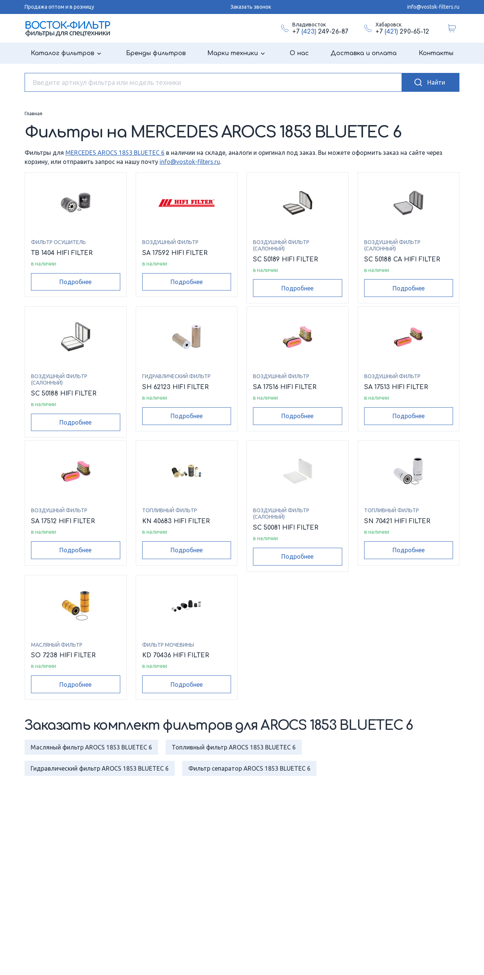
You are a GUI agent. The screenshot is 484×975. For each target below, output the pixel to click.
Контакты (436, 53)
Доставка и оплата (363, 53)
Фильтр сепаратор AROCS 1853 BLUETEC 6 (249, 768)
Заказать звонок (250, 7)
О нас (299, 53)
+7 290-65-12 (402, 31)
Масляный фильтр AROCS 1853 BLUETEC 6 (91, 747)
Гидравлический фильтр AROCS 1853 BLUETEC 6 (100, 768)
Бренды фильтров (156, 53)
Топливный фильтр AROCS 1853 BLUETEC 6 (234, 747)
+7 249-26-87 (320, 31)
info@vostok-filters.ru (433, 7)
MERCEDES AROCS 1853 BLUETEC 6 (114, 152)
